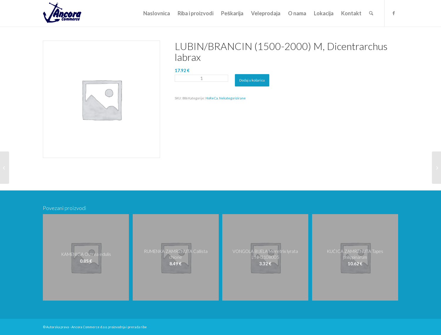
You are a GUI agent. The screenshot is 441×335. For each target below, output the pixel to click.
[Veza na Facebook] (393, 13)
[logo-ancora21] (62, 13)
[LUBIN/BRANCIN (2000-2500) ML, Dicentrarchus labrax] (436, 167)
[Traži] (371, 13)
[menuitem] (156, 13)
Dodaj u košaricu (252, 80)
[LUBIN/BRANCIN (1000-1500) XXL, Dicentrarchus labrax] (4, 167)
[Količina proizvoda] (201, 78)
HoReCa (212, 98)
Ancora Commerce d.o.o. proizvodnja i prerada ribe (109, 327)
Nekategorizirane (232, 98)
